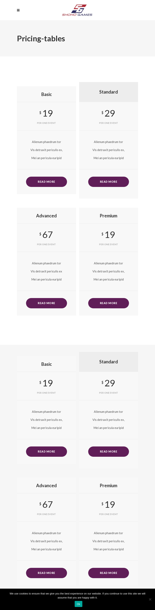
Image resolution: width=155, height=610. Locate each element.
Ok (78, 604)
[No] (150, 599)
